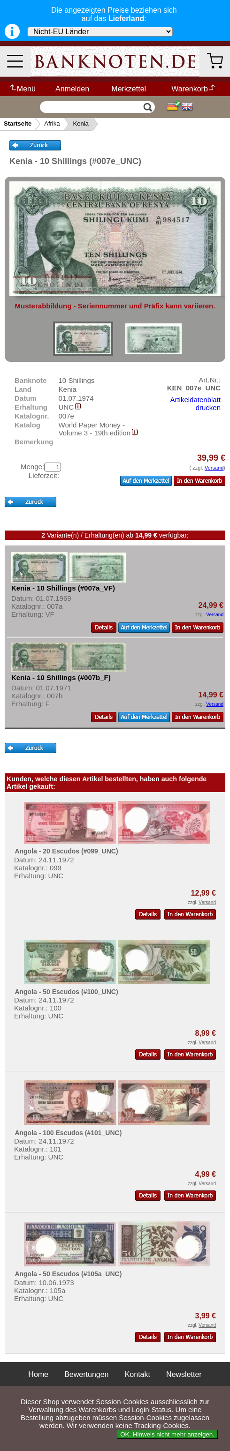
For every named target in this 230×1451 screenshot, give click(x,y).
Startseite (17, 123)
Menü (22, 89)
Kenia (80, 123)
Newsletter (184, 1374)
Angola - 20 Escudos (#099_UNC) (66, 851)
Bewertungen (86, 1374)
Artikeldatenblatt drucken (195, 403)
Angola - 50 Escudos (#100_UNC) (66, 991)
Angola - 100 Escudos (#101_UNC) (68, 1133)
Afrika (52, 123)
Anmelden (72, 89)
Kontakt (137, 1374)
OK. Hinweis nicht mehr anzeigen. (167, 1434)
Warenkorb (193, 89)
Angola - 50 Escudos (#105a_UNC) (68, 1274)
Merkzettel (128, 89)
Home (38, 1374)
